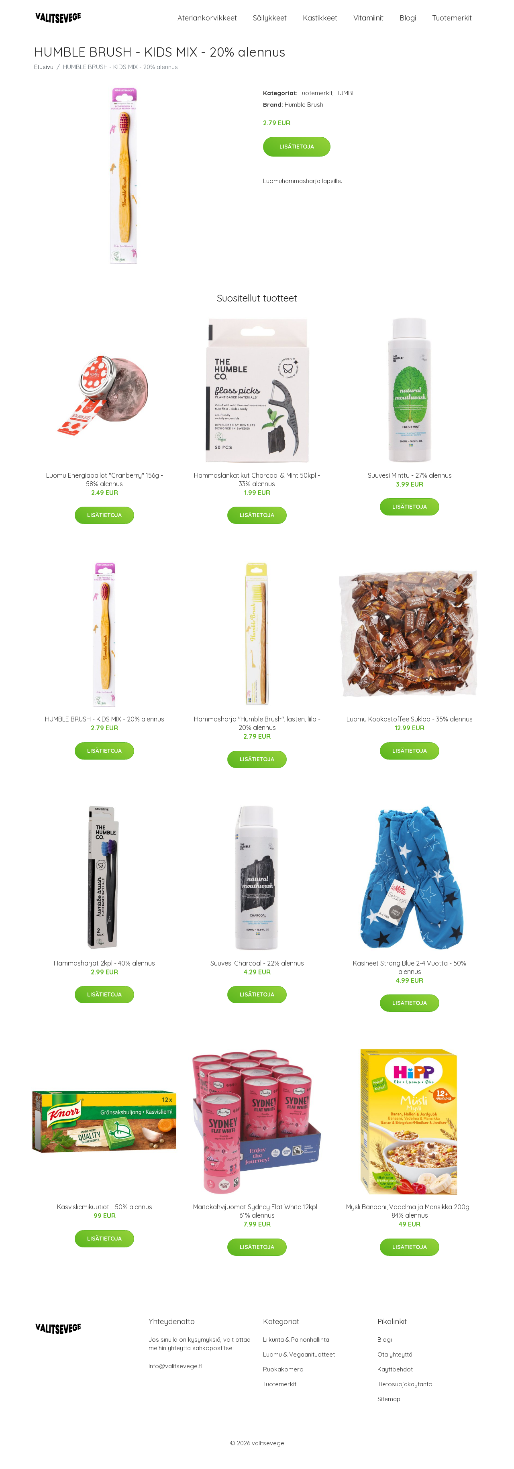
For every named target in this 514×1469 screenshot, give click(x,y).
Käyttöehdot (395, 1381)
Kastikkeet (320, 24)
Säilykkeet (270, 24)
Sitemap (388, 1411)
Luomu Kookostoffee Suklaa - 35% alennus (410, 731)
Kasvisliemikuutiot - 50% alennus (104, 1219)
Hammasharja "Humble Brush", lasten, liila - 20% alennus (257, 735)
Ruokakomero (283, 1381)
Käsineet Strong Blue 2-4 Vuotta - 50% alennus (409, 979)
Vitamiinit (368, 24)
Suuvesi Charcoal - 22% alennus (257, 975)
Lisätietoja (296, 158)
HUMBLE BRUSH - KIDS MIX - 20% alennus (104, 731)
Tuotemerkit (452, 24)
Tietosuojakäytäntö (404, 1396)
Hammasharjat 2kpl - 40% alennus (104, 975)
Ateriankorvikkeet (207, 24)
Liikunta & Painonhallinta (296, 1351)
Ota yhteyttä (394, 1366)
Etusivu (43, 79)
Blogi (408, 24)
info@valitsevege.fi (175, 1378)
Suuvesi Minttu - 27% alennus (410, 487)
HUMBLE (347, 105)
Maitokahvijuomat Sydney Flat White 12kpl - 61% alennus (257, 1223)
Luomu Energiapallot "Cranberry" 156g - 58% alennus (104, 491)
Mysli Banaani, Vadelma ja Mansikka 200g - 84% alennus (409, 1223)
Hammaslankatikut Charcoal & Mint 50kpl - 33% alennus (257, 491)
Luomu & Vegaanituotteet (299, 1366)
